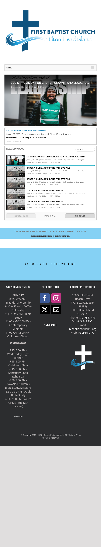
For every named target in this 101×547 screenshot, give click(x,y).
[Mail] (56, 309)
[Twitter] (45, 309)
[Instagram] (56, 298)
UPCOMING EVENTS (18, 417)
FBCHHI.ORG (86, 332)
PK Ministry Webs (73, 435)
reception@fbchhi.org (82, 329)
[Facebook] (45, 298)
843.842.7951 (85, 321)
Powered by (13, 142)
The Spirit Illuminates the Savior (45, 190)
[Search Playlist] (85, 149)
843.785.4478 (87, 317)
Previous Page (21, 215)
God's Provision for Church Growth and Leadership (56, 157)
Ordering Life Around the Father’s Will (48, 168)
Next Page (80, 215)
